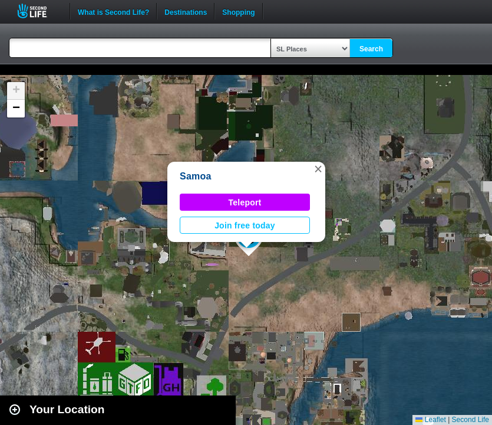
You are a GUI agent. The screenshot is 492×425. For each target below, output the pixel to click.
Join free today (244, 225)
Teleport (245, 202)
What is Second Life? (113, 11)
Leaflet (430, 420)
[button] (318, 169)
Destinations (185, 11)
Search (371, 49)
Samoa (196, 176)
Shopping (238, 11)
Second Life (38, 11)
